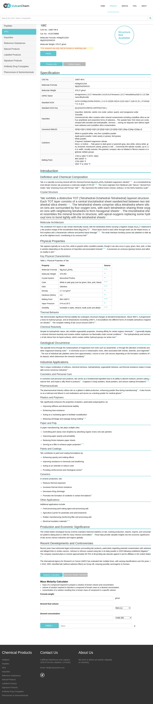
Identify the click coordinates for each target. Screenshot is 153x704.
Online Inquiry (74, 64)
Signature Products (10, 687)
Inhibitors (5, 660)
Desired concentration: (50, 614)
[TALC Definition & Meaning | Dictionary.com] (130, 182)
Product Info (51, 64)
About (144, 6)
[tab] (19, 26)
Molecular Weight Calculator (75, 575)
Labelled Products (9, 683)
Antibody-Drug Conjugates (13, 691)
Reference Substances (11, 676)
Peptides (5, 664)
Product (113, 6)
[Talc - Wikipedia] (132, 182)
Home (103, 6)
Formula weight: (47, 594)
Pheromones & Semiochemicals (15, 695)
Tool (135, 6)
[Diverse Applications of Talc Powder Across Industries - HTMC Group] (68, 370)
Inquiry (48, 53)
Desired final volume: (49, 604)
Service (125, 6)
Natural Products (9, 679)
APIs (4, 668)
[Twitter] (42, 675)
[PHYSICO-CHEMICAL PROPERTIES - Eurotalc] (95, 185)
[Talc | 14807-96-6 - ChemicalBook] (97, 185)
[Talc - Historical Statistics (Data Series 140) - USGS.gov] (93, 535)
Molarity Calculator (51, 575)
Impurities (6, 672)
